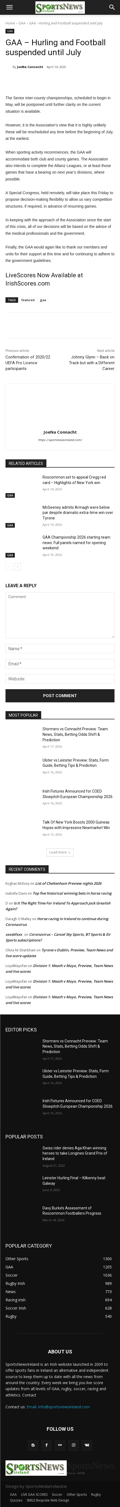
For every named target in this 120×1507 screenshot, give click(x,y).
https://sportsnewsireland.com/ (60, 440)
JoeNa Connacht (30, 67)
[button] (9, 7)
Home (10, 23)
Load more (60, 852)
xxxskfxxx (13, 934)
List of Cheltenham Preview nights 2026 (68, 883)
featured (28, 300)
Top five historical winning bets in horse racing (72, 893)
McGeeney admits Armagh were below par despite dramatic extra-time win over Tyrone (78, 512)
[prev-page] (8, 566)
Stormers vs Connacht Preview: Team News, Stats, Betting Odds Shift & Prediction (75, 734)
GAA (22, 23)
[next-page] (17, 566)
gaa (43, 300)
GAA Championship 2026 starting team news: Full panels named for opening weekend (76, 542)
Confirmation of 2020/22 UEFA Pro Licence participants (27, 363)
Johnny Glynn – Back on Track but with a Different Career (92, 363)
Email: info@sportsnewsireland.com (58, 1406)
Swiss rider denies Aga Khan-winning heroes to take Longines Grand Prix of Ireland (75, 1153)
